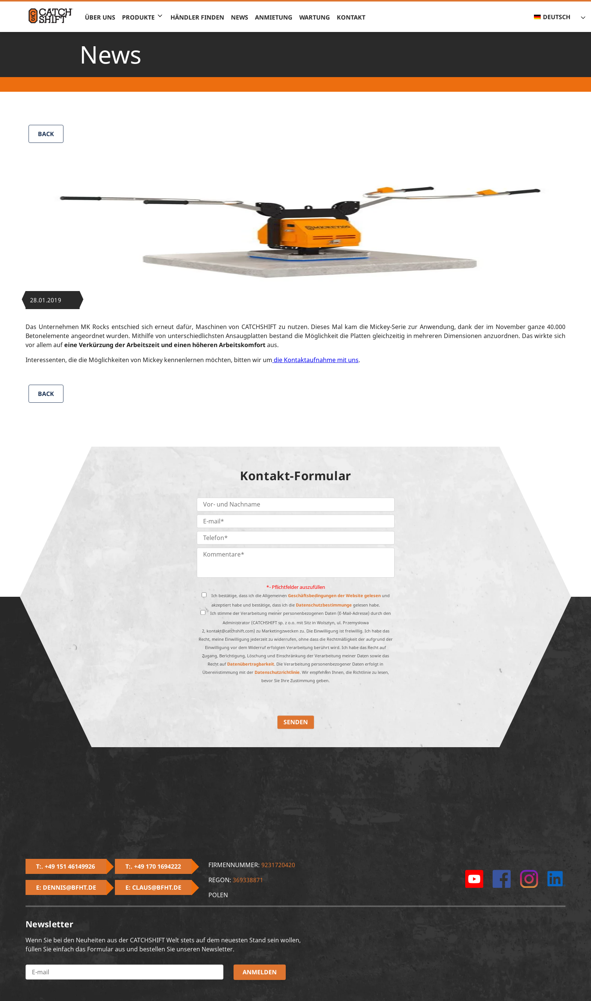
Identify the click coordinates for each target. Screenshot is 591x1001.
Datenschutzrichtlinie (277, 672)
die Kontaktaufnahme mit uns (315, 360)
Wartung (314, 17)
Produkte (138, 17)
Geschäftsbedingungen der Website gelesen (334, 596)
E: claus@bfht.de (153, 887)
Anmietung (273, 17)
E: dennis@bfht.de (66, 887)
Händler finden (197, 17)
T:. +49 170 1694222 (153, 866)
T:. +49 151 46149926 (65, 866)
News (239, 17)
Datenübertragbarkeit (250, 664)
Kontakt (351, 17)
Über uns (100, 17)
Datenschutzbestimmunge (324, 605)
